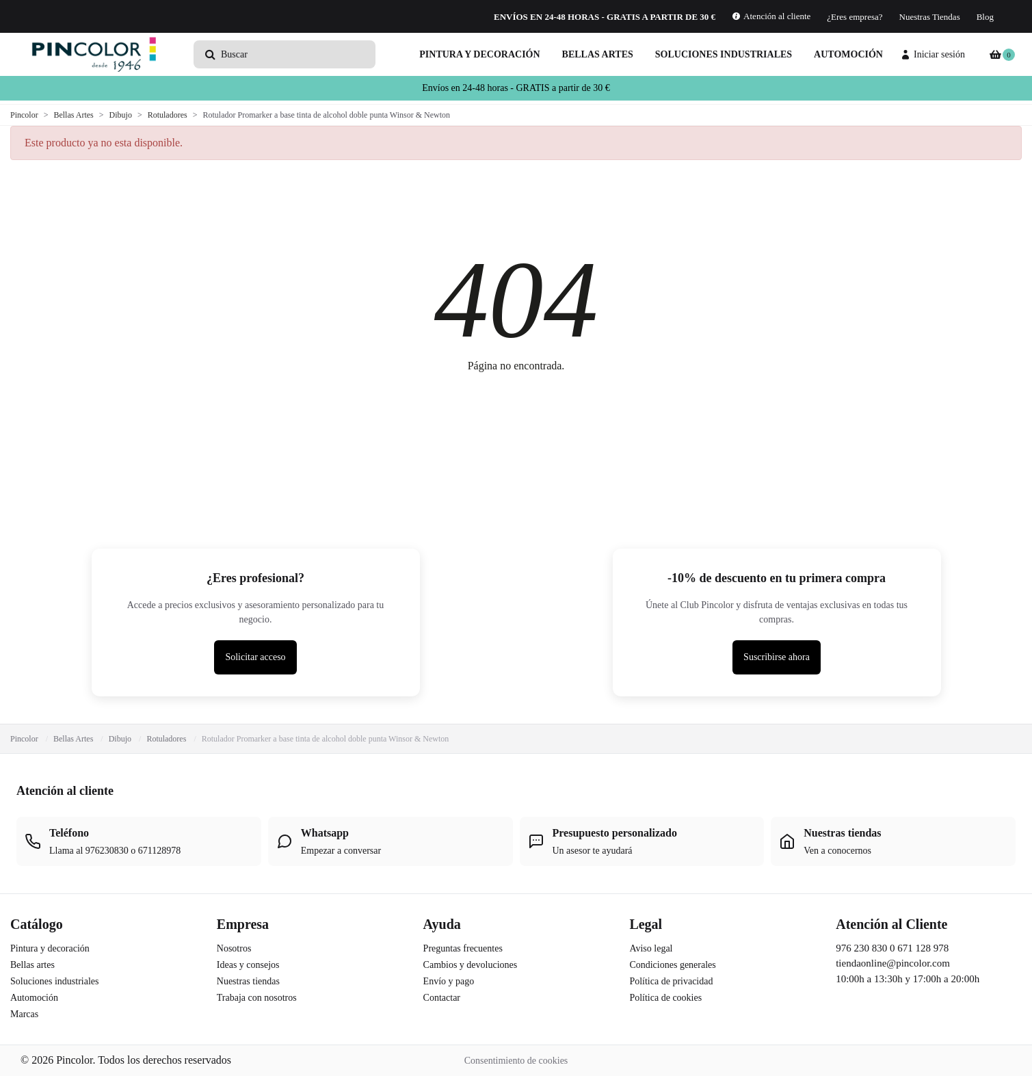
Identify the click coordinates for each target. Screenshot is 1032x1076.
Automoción (848, 54)
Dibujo (120, 739)
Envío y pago (449, 981)
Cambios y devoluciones (470, 965)
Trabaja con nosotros (257, 998)
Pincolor (24, 739)
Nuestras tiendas (248, 981)
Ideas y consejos (248, 965)
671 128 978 (923, 948)
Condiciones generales (672, 965)
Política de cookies (665, 998)
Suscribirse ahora (776, 657)
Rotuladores (166, 739)
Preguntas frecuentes (463, 948)
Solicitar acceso (255, 657)
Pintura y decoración (479, 54)
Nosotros (234, 948)
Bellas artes (597, 54)
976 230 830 (861, 948)
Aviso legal (650, 948)
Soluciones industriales (723, 54)
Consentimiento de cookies (516, 1060)
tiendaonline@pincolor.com (893, 963)
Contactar (441, 998)
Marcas (24, 1014)
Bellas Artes (73, 739)
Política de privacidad (671, 981)
